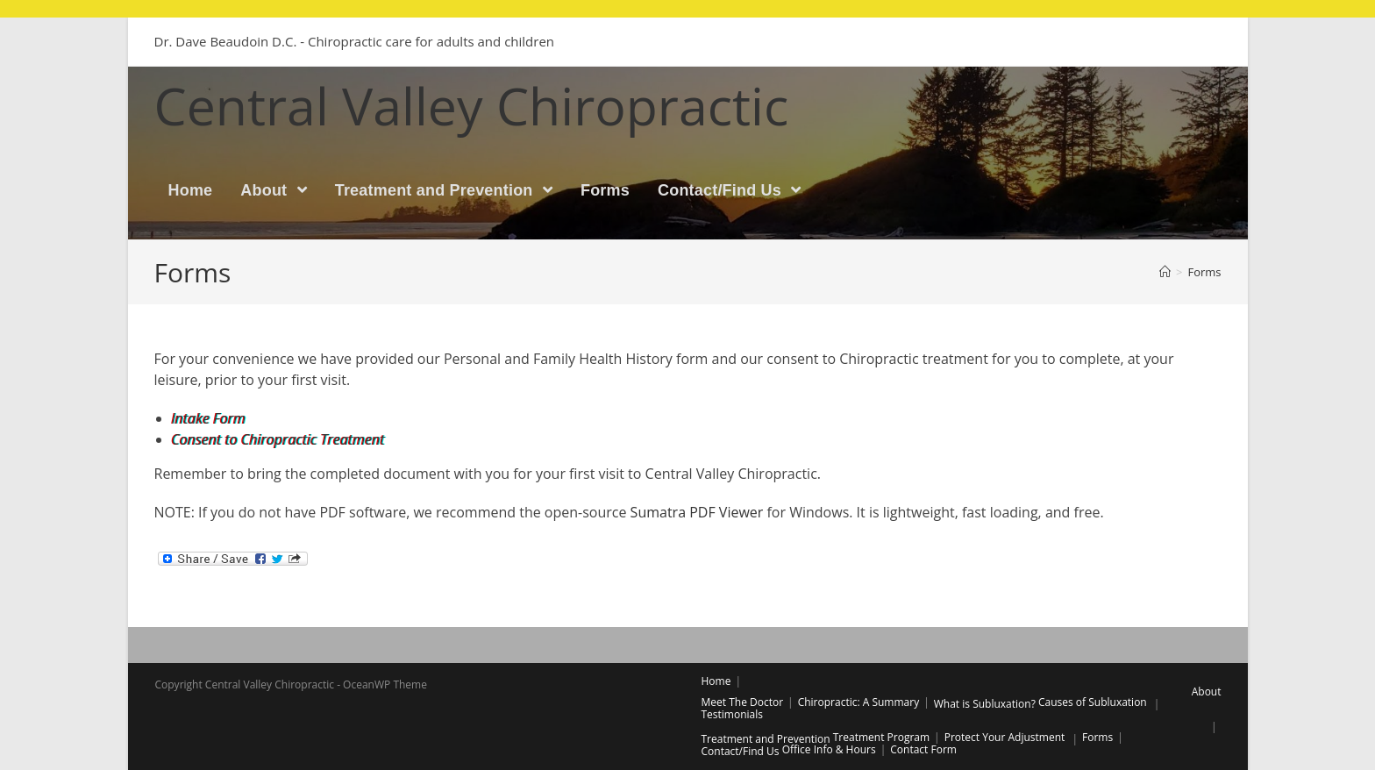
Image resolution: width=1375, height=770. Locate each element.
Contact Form (923, 749)
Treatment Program (881, 737)
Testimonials (733, 714)
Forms (1097, 737)
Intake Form (209, 418)
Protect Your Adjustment (1004, 737)
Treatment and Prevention (766, 738)
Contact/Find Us (741, 751)
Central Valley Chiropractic (471, 105)
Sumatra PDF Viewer (697, 512)
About (1207, 691)
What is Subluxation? (985, 703)
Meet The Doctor (743, 702)
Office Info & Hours (829, 749)
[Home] (1165, 272)
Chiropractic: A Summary (859, 702)
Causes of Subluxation (1092, 702)
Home (716, 681)
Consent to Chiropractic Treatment (278, 439)
